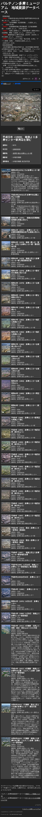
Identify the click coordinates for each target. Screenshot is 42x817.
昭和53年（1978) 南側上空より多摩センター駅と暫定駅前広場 (25, 259)
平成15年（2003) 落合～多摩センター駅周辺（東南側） (25, 529)
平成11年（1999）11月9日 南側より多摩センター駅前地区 (25, 615)
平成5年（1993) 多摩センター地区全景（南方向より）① (25, 443)
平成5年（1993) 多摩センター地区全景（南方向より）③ (25, 455)
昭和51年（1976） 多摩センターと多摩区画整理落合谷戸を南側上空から (25, 231)
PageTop (38, 805)
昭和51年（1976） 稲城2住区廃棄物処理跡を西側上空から (25, 219)
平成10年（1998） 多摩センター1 (24, 589)
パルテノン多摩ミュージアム (31, 809)
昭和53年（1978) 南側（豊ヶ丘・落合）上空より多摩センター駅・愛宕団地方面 (25, 244)
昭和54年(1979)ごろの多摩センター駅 (25, 170)
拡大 (20, 129)
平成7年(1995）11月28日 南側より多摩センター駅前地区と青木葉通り (25, 566)
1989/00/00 (16, 149)
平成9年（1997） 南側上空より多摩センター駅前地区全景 (25, 554)
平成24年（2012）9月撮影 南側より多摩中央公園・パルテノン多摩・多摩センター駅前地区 (25, 671)
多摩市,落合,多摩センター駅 (22, 153)
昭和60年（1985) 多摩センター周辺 (25, 393)
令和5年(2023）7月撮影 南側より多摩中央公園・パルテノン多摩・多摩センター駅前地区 (25, 740)
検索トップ (6, 84)
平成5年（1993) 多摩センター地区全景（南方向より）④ (25, 468)
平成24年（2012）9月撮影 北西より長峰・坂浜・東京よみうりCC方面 (25, 627)
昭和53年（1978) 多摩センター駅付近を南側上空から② (25, 272)
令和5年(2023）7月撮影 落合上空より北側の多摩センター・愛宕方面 (25, 706)
